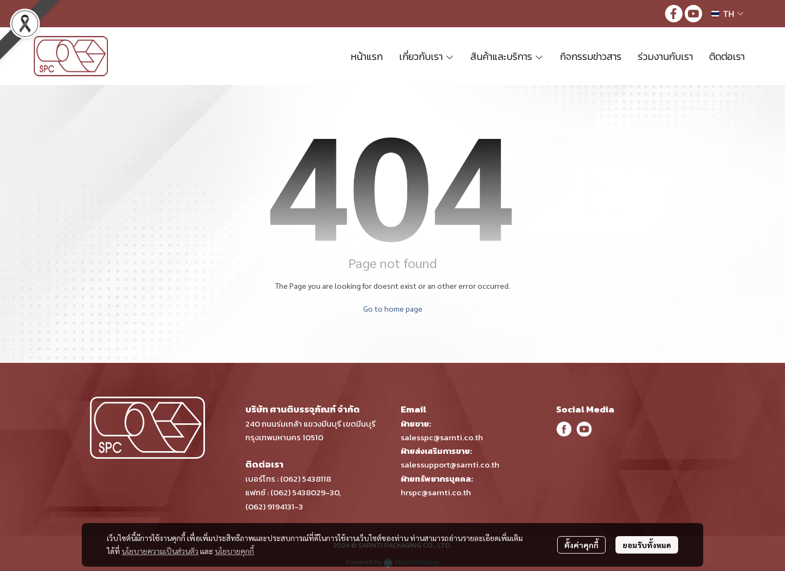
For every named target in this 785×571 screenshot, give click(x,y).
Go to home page (392, 308)
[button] (727, 13)
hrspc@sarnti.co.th (436, 492)
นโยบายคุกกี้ (234, 551)
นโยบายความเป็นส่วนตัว (160, 551)
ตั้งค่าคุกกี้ (581, 545)
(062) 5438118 (305, 478)
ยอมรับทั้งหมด (647, 545)
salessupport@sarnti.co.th (450, 464)
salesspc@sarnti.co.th (442, 437)
